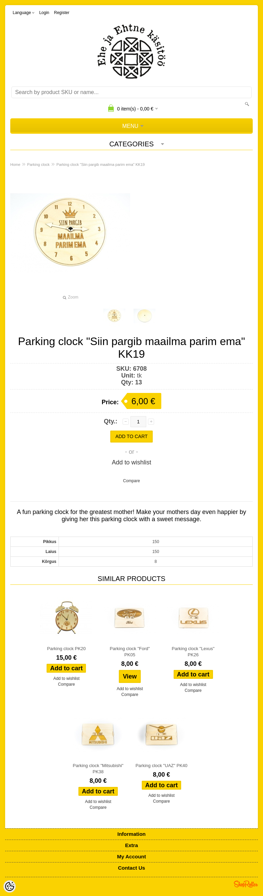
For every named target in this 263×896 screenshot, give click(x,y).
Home (15, 164)
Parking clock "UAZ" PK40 (162, 765)
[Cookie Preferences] (9, 886)
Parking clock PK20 (66, 648)
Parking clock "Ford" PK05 (130, 651)
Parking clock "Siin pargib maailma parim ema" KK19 (101, 164)
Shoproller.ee (246, 884)
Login (44, 12)
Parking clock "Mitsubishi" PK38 (98, 768)
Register (62, 12)
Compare (131, 480)
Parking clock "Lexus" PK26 (193, 651)
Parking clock (38, 164)
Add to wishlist (131, 462)
